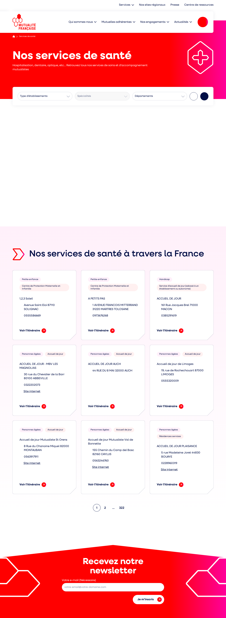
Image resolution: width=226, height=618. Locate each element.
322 (122, 507)
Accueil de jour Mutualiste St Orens (43, 439)
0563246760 (100, 460)
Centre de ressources (199, 5)
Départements (144, 96)
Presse (175, 5)
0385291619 (169, 315)
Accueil (14, 36)
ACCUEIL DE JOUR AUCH (104, 364)
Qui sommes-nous (81, 21)
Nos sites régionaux (153, 5)
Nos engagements (152, 21)
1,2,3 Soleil (26, 298)
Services (125, 5)
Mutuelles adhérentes (117, 21)
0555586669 (32, 315)
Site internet (32, 391)
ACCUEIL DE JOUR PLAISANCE (177, 446)
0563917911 (31, 456)
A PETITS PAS (96, 298)
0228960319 (169, 463)
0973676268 (100, 315)
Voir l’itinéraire (32, 330)
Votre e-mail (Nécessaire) (79, 580)
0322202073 (32, 385)
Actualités (181, 21)
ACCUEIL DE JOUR (169, 298)
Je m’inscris (149, 599)
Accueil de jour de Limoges (175, 364)
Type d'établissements (33, 96)
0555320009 (170, 380)
